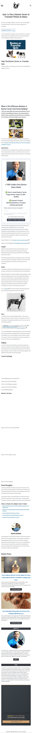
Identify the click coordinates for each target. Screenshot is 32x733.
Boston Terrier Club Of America (21, 240)
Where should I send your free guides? (13, 208)
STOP (7, 288)
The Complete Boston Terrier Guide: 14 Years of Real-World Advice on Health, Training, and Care (16, 577)
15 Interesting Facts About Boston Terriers (13, 515)
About (16, 659)
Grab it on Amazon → (22, 328)
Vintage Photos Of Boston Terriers (11, 517)
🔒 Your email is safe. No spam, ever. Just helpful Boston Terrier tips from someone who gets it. (15, 214)
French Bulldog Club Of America (21, 243)
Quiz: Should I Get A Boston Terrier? (11, 513)
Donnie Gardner (16, 533)
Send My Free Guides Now (16, 219)
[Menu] (2, 6)
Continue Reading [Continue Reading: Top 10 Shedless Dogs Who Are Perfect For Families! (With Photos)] (16, 623)
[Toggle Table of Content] (12, 30)
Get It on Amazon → (16, 721)
